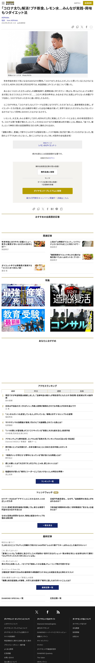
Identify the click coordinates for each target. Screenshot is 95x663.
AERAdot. (6, 18)
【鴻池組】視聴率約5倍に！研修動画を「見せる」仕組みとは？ (71, 508)
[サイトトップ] (9, 3)
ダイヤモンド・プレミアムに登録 (47, 191)
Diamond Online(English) (46, 624)
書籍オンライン (42, 636)
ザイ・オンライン (42, 641)
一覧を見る (47, 525)
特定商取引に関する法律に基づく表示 (17, 641)
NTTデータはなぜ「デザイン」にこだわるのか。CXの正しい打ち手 (23, 500)
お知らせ (76, 636)
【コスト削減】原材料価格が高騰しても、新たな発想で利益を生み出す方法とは (23, 508)
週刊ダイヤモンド (43, 628)
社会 (3, 20)
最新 (13, 391)
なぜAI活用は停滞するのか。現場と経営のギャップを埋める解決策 (23, 517)
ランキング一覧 (47, 481)
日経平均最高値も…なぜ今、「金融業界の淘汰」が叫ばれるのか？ (71, 500)
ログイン (77, 3)
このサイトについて (11, 624)
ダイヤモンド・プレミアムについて (15, 628)
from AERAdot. (12, 20)
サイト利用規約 (9, 636)
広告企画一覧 (55, 598)
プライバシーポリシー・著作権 (14, 645)
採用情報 (76, 632)
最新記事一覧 (47, 587)
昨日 (36, 391)
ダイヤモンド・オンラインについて (17, 619)
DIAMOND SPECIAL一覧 (12, 598)
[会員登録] (88, 3)
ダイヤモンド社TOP (79, 624)
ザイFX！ (40, 645)
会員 (82, 391)
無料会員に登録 (47, 172)
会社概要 (76, 628)
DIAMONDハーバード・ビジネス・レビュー (52, 632)
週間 (59, 391)
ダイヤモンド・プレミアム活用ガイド (16, 632)
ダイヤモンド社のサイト (46, 619)
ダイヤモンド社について (82, 619)
